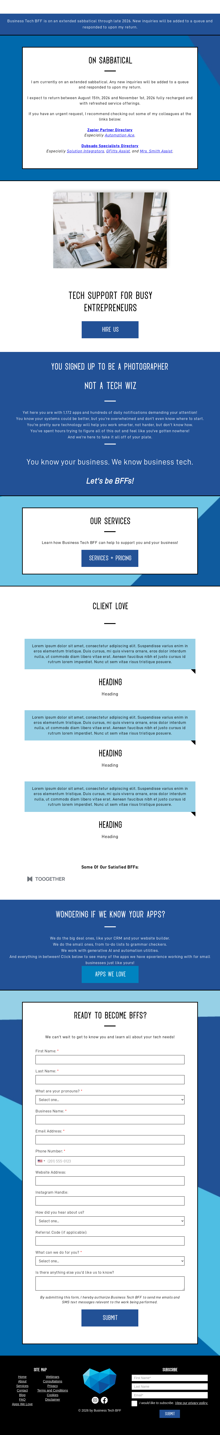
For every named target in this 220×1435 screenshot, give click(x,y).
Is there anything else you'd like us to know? (74, 1272)
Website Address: (50, 1172)
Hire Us (110, 329)
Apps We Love (110, 974)
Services (22, 1386)
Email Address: (48, 1131)
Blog (22, 1395)
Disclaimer (52, 1399)
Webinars (52, 1377)
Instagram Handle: (51, 1192)
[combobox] (41, 1161)
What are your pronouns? (57, 1091)
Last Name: (45, 1071)
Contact (22, 1390)
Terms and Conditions (52, 1390)
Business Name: (49, 1111)
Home (22, 1377)
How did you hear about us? (59, 1212)
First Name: (45, 1051)
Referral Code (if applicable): (61, 1232)
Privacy (52, 1386)
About (22, 1381)
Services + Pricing (110, 558)
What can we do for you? (57, 1252)
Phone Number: (49, 1151)
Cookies (52, 1395)
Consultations (52, 1381)
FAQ (22, 1399)
